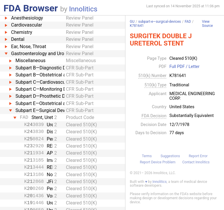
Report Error (198, 156)
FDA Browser (31, 8)
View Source (207, 24)
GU (132, 22)
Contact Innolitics (195, 162)
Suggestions (170, 156)
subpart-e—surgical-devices (159, 22)
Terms (147, 156)
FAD (188, 22)
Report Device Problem (158, 162)
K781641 (137, 26)
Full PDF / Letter (184, 66)
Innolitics (83, 9)
